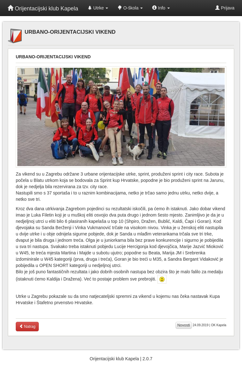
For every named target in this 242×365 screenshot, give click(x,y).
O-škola (130, 7)
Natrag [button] (27, 326)
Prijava (224, 7)
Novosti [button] (183, 325)
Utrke (98, 7)
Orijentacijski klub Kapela (43, 8)
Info (161, 7)
